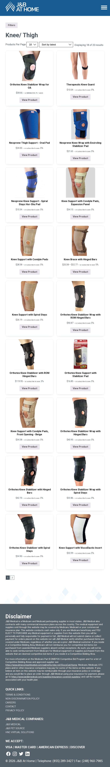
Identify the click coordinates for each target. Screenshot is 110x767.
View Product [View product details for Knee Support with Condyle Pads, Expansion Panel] (80, 216)
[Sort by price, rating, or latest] (56, 44)
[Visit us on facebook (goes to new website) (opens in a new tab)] (8, 754)
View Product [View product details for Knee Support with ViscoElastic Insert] (80, 560)
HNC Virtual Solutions (19, 732)
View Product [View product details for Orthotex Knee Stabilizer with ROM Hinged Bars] (29, 388)
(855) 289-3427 (63, 761)
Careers (10, 702)
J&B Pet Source (15, 728)
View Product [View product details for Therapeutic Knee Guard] (80, 96)
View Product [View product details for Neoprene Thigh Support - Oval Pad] (29, 155)
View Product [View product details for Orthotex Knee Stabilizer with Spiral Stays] (29, 563)
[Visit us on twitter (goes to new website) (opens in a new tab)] (21, 754)
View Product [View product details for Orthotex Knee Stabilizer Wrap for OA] (29, 100)
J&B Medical (13, 724)
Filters (11, 25)
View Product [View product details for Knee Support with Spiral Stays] (29, 327)
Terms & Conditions (17, 694)
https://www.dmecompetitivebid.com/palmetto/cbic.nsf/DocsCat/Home (41, 665)
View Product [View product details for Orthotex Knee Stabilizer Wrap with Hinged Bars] (80, 446)
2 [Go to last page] (12, 577)
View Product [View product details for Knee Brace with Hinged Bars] (80, 271)
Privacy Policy (14, 710)
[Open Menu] (104, 7)
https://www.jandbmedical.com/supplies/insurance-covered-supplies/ (46, 676)
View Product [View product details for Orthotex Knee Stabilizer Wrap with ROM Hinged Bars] (80, 330)
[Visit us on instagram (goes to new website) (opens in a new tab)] (15, 754)
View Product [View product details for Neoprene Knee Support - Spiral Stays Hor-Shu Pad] (29, 216)
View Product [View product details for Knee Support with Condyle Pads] (29, 271)
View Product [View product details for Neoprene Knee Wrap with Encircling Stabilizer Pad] (80, 158)
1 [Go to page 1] (7, 577)
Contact (10, 706)
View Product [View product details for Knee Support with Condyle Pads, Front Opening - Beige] (29, 446)
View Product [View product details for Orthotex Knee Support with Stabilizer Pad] (80, 388)
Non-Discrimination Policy (22, 698)
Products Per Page (15, 44)
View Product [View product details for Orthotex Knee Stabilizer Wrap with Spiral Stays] (80, 505)
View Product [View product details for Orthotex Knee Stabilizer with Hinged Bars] (29, 505)
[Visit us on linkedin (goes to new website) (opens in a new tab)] (27, 754)
